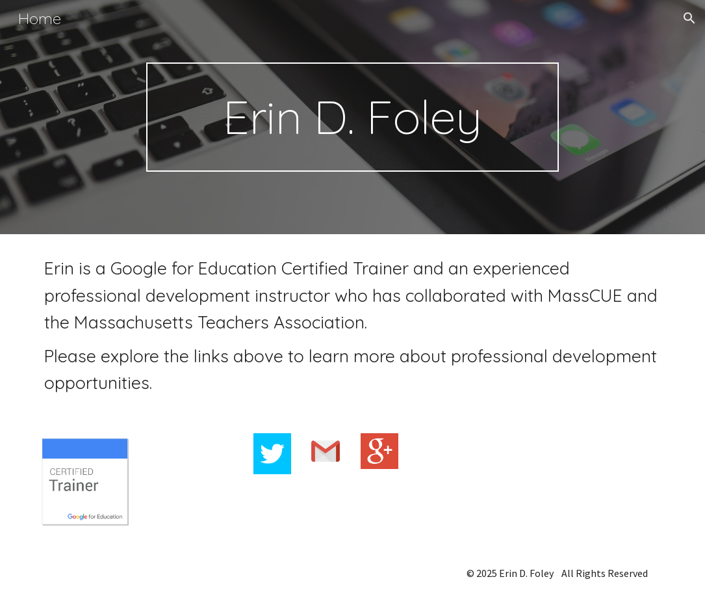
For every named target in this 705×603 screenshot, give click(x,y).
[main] (352, 117)
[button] (689, 18)
